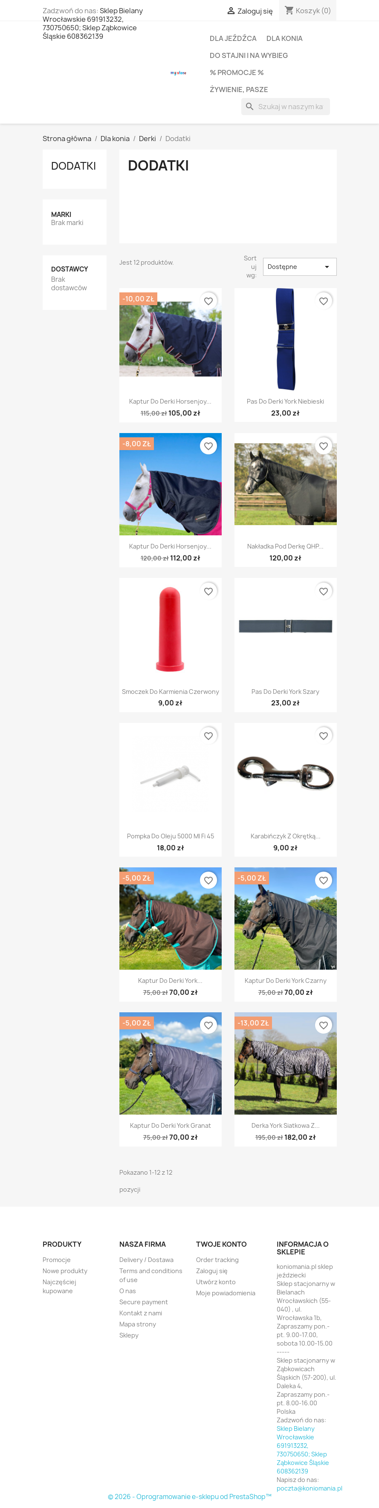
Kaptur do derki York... (170, 980)
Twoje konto (221, 1244)
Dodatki (73, 166)
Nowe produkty (65, 1271)
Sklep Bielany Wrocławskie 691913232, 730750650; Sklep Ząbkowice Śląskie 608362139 (93, 23)
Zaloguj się (212, 1271)
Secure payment (143, 1302)
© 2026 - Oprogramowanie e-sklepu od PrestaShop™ (190, 1496)
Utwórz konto (216, 1282)
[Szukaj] (285, 106)
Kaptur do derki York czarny (286, 980)
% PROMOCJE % (237, 72)
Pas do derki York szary (285, 692)
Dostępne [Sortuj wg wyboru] (300, 267)
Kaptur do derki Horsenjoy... (170, 401)
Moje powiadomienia (225, 1293)
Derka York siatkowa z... (286, 1125)
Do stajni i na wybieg (249, 55)
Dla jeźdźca (233, 38)
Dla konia (284, 38)
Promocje (57, 1260)
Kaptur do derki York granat (170, 1125)
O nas (127, 1291)
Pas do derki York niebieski (285, 401)
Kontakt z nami (140, 1313)
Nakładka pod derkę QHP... (285, 546)
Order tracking (217, 1260)
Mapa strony (137, 1324)
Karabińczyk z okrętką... (286, 836)
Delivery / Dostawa (146, 1260)
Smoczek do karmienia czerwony (170, 692)
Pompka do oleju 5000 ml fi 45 (170, 836)
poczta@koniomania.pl (309, 1488)
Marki (61, 214)
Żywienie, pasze (239, 89)
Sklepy (129, 1335)
